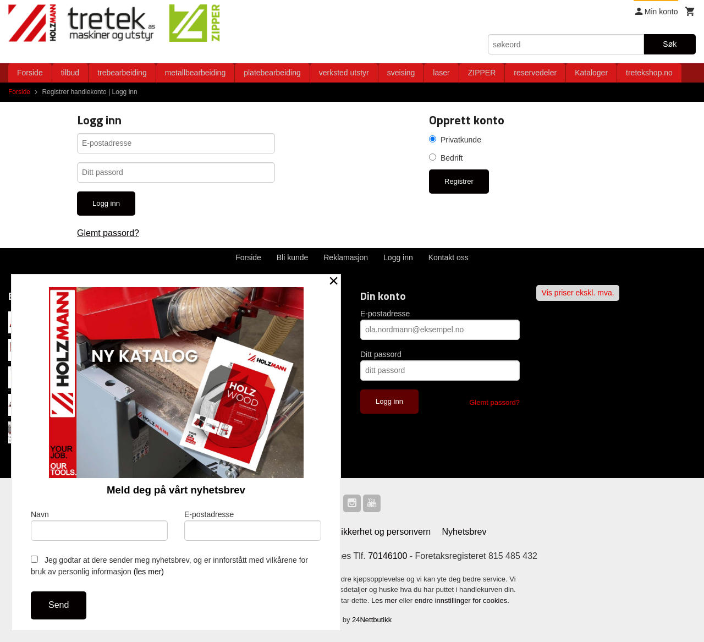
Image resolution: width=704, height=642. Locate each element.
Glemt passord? (108, 233)
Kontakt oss (448, 257)
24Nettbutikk (372, 620)
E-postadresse (385, 313)
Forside (30, 72)
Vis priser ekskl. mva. (578, 292)
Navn (99, 525)
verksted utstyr (344, 72)
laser (441, 72)
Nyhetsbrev (464, 531)
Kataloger (591, 72)
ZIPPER (482, 72)
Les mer (385, 600)
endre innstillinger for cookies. (462, 600)
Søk (669, 44)
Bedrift (452, 157)
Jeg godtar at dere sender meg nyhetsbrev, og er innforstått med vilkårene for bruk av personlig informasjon (169, 566)
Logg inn (398, 257)
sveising (401, 72)
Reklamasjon (345, 257)
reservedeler (535, 72)
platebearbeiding (272, 72)
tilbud (70, 72)
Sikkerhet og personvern (383, 531)
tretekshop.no (649, 72)
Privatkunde (461, 139)
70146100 (387, 556)
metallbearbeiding (195, 72)
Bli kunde (293, 257)
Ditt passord (381, 354)
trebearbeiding (122, 72)
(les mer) (149, 571)
